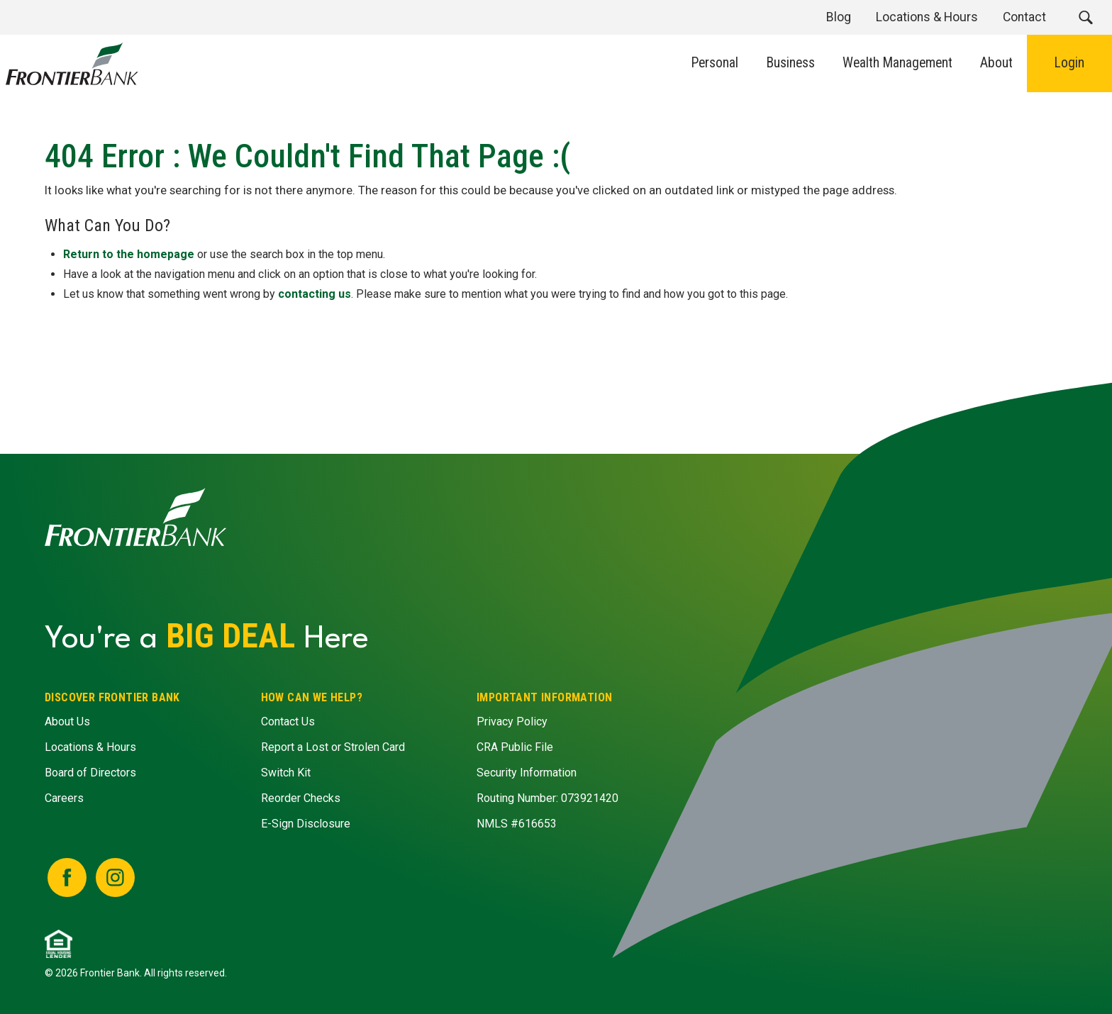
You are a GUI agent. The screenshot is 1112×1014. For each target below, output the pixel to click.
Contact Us (287, 722)
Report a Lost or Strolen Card (332, 747)
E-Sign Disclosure (305, 824)
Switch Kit (285, 773)
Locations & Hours (90, 747)
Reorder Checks (300, 799)
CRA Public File (515, 747)
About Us (67, 722)
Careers (64, 799)
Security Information (527, 773)
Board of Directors (90, 773)
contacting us (314, 293)
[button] (1085, 17)
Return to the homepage (128, 253)
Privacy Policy (512, 722)
